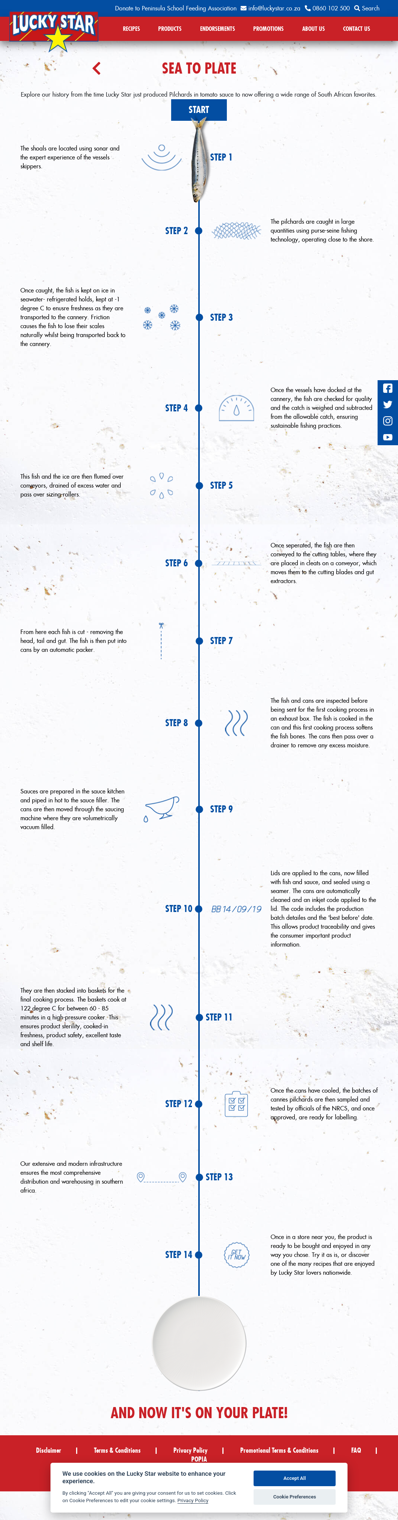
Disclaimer (48, 1450)
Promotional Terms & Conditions (279, 1450)
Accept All (295, 1478)
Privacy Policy (190, 1450)
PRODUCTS (170, 28)
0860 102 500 (327, 8)
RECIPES (131, 28)
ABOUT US (313, 28)
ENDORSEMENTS (217, 28)
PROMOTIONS (268, 28)
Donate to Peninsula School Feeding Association (175, 8)
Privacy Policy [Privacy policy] (193, 1500)
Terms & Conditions (117, 1450)
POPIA (199, 1459)
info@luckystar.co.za (270, 8)
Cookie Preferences (294, 1497)
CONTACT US (356, 28)
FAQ (356, 1450)
